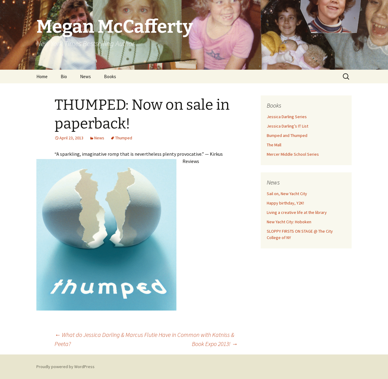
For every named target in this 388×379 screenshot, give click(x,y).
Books (110, 76)
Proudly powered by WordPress (65, 366)
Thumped (123, 138)
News (85, 76)
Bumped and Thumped (287, 135)
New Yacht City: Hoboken (289, 221)
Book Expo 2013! (215, 343)
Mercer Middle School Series (293, 154)
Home (42, 76)
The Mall (274, 145)
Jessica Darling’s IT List (287, 126)
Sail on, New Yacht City (287, 193)
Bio (64, 76)
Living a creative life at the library (297, 212)
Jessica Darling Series (287, 116)
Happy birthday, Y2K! (285, 203)
